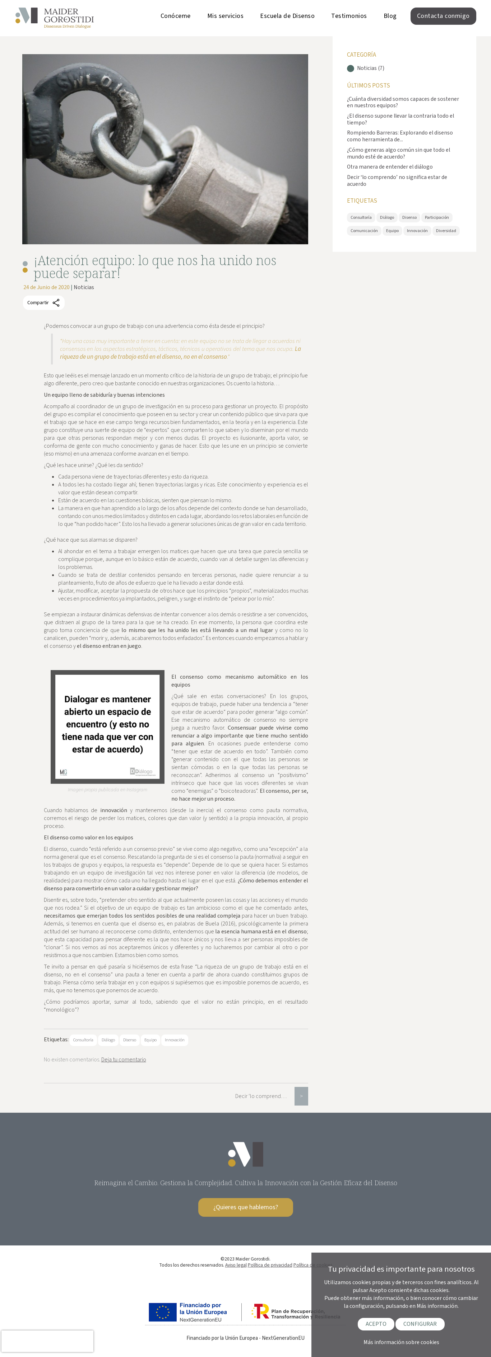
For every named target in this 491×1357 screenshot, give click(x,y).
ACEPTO (376, 1324)
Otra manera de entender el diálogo (390, 167)
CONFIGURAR (420, 1324)
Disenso (129, 1040)
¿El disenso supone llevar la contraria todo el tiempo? (400, 119)
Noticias (84, 287)
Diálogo (108, 1040)
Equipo (150, 1040)
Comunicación (364, 231)
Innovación (175, 1040)
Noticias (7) (370, 68)
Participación (437, 218)
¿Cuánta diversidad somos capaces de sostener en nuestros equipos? (403, 102)
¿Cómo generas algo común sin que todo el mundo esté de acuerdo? (398, 153)
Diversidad (446, 231)
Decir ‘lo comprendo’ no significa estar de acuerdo (265, 1096)
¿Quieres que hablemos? (245, 1207)
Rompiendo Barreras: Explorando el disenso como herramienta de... (400, 136)
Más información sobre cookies (401, 1342)
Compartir (43, 302)
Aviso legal (236, 1265)
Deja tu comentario (123, 1060)
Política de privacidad (270, 1265)
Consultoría (83, 1040)
